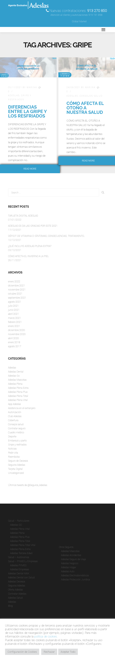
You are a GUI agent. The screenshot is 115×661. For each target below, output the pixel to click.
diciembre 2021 (16, 285)
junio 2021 (14, 310)
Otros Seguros (66, 547)
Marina (32, 87)
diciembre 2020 (16, 330)
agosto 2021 (14, 301)
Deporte (12, 436)
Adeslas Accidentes (71, 555)
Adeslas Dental (15, 371)
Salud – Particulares (18, 520)
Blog (10, 605)
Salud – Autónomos (18, 557)
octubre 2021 (15, 293)
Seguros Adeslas (16, 464)
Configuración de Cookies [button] (22, 651)
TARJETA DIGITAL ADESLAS (23, 215)
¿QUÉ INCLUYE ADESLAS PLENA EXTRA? (29, 246)
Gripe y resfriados (17, 444)
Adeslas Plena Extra (18, 388)
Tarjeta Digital (15, 469)
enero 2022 (14, 281)
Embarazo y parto (17, 440)
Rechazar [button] (49, 651)
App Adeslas (14, 404)
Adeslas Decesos (16, 581)
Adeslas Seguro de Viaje (73, 559)
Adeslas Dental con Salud (21, 577)
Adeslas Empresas (19, 569)
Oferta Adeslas (15, 589)
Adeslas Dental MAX (18, 573)
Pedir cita (13, 452)
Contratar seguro (16, 428)
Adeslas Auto (67, 571)
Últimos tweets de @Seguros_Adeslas (27, 485)
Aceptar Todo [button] (68, 651)
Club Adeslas (14, 416)
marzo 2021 (14, 318)
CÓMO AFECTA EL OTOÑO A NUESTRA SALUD (85, 108)
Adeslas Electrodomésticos (75, 575)
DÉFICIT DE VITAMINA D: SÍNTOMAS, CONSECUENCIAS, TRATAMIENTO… (46, 236)
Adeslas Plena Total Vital (22, 545)
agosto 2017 (14, 346)
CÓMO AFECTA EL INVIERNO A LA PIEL (28, 256)
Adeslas (14, 95)
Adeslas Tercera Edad (21, 553)
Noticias (12, 448)
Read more (29, 169)
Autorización (14, 412)
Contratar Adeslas (17, 593)
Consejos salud (91, 96)
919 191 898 (95, 15)
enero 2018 (14, 342)
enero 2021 (14, 326)
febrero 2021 (15, 322)
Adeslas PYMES (18, 565)
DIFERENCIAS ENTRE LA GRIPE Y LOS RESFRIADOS (27, 111)
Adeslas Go (14, 375)
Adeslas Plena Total (18, 396)
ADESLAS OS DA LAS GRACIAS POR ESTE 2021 (33, 225)
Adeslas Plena (15, 383)
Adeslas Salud (15, 597)
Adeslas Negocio (69, 563)
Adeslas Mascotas (17, 379)
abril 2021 (13, 314)
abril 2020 (13, 338)
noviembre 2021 (17, 289)
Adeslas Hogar (68, 567)
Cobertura (13, 420)
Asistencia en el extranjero (21, 408)
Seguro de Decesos (18, 460)
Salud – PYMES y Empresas (23, 561)
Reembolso (14, 456)
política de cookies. (46, 636)
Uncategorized (16, 473)
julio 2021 (13, 305)
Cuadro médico (16, 432)
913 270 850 (97, 11)
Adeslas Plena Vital (18, 400)
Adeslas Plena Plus (17, 392)
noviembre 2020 (17, 334)
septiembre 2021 (17, 297)
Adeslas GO (16, 524)
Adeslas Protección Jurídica (75, 579)
